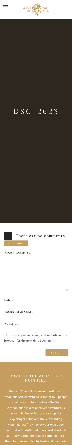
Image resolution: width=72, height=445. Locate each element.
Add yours (16, 243)
